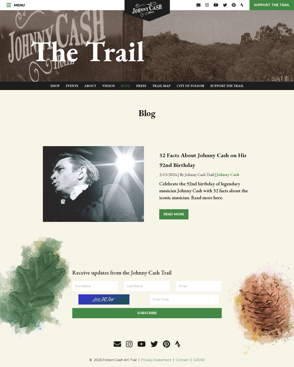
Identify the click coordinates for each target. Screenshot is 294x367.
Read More (174, 214)
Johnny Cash (228, 174)
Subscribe (147, 313)
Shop (55, 86)
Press (141, 86)
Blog (125, 86)
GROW (199, 360)
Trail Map (161, 86)
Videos (108, 86)
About (90, 86)
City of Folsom (190, 86)
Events (72, 86)
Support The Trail (227, 86)
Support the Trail (272, 5)
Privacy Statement (156, 360)
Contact (182, 360)
